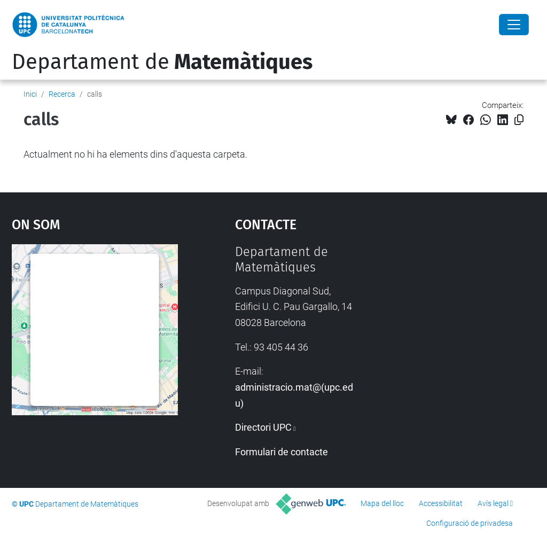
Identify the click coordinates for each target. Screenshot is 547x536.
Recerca (62, 94)
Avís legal (493, 503)
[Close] (514, 24)
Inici (30, 94)
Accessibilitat (441, 503)
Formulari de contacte (281, 451)
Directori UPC (263, 427)
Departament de (162, 62)
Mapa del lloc (382, 503)
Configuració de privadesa (469, 523)
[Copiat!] (518, 120)
